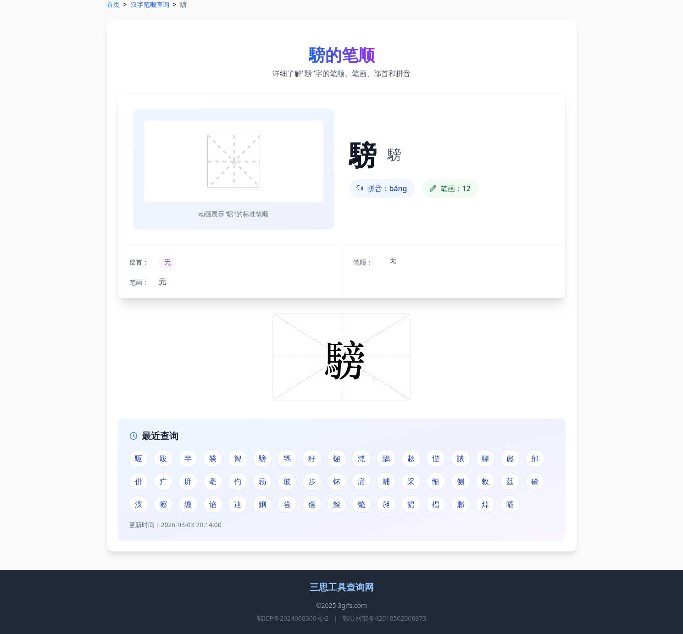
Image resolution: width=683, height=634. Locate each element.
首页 (113, 4)
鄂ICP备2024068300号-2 (293, 618)
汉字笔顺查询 (150, 4)
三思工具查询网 (342, 587)
